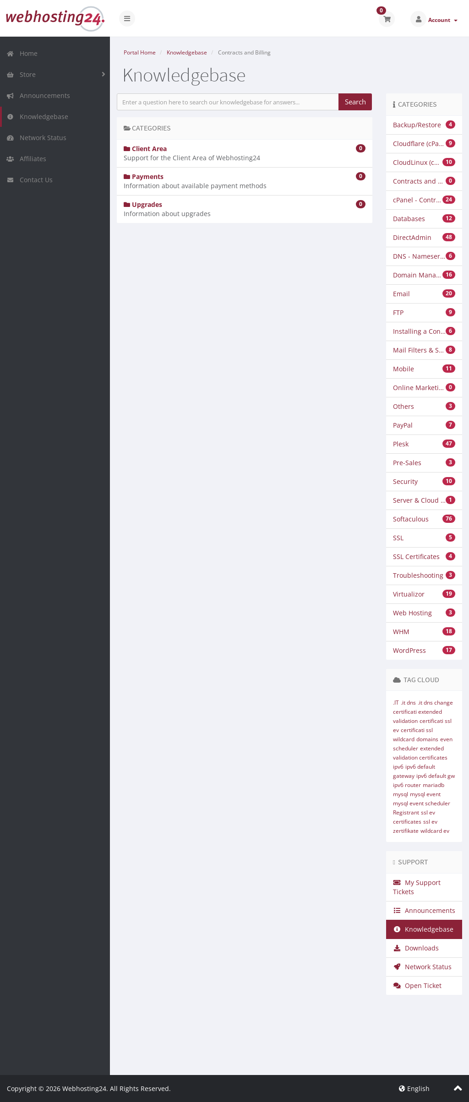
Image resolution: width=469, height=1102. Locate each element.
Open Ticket (417, 985)
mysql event (425, 794)
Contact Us (29, 179)
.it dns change (435, 702)
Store (21, 74)
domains (427, 739)
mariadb (433, 785)
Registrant (406, 812)
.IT (396, 702)
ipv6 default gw (435, 776)
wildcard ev (434, 831)
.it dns (408, 702)
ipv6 (398, 767)
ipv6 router (407, 785)
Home (22, 53)
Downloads (416, 948)
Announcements (38, 95)
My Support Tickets (417, 887)
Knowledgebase (37, 116)
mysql (400, 794)
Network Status (36, 137)
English (414, 1088)
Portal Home (140, 52)
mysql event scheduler (421, 803)
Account (443, 20)
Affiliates (26, 158)
